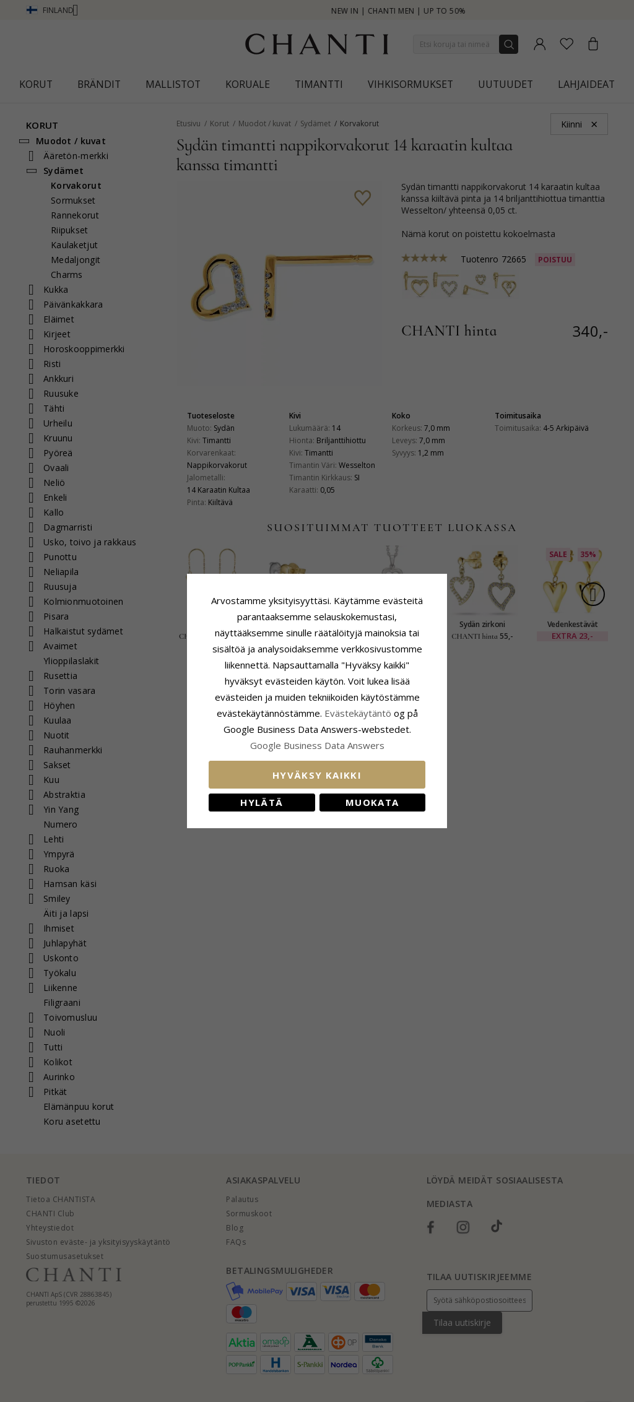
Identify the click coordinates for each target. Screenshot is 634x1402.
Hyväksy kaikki (317, 775)
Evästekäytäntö (357, 713)
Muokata (372, 802)
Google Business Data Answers (317, 745)
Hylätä (261, 802)
